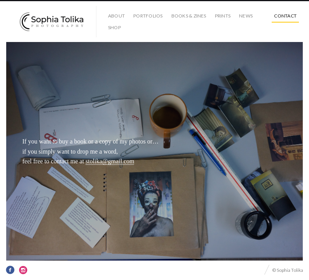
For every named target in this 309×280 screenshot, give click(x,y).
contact (285, 16)
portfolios (147, 16)
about (116, 16)
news (246, 16)
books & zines (188, 16)
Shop (114, 27)
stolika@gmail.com (110, 161)
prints (222, 16)
